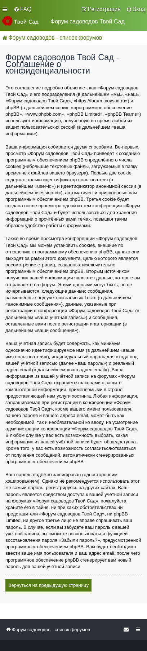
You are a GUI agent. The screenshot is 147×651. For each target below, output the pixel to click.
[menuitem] (22, 9)
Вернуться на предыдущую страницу (48, 585)
